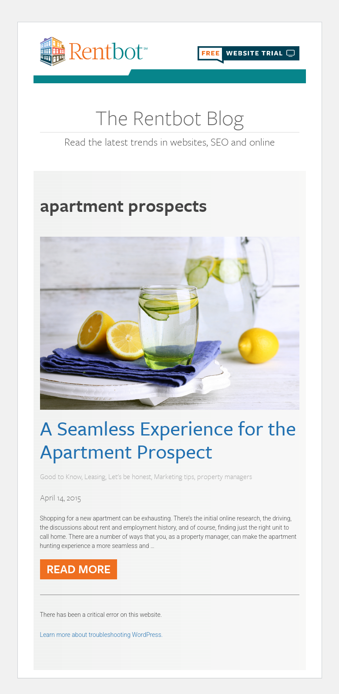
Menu (292, 77)
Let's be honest (129, 476)
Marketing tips (174, 476)
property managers (224, 476)
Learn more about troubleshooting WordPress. (101, 634)
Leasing (94, 476)
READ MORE (79, 569)
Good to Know (60, 476)
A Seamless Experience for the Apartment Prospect (168, 439)
